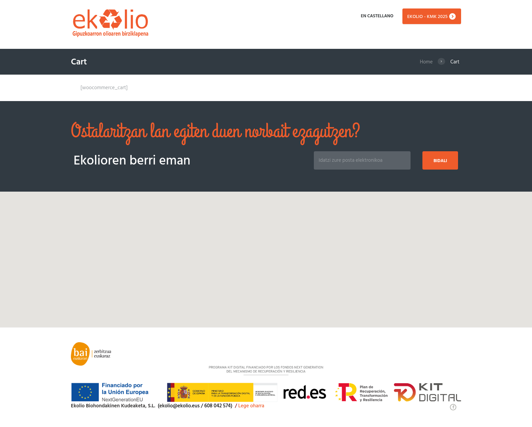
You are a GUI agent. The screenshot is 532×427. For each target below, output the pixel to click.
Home (426, 62)
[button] (266, 253)
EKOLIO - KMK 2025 (427, 17)
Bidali (440, 160)
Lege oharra (252, 406)
